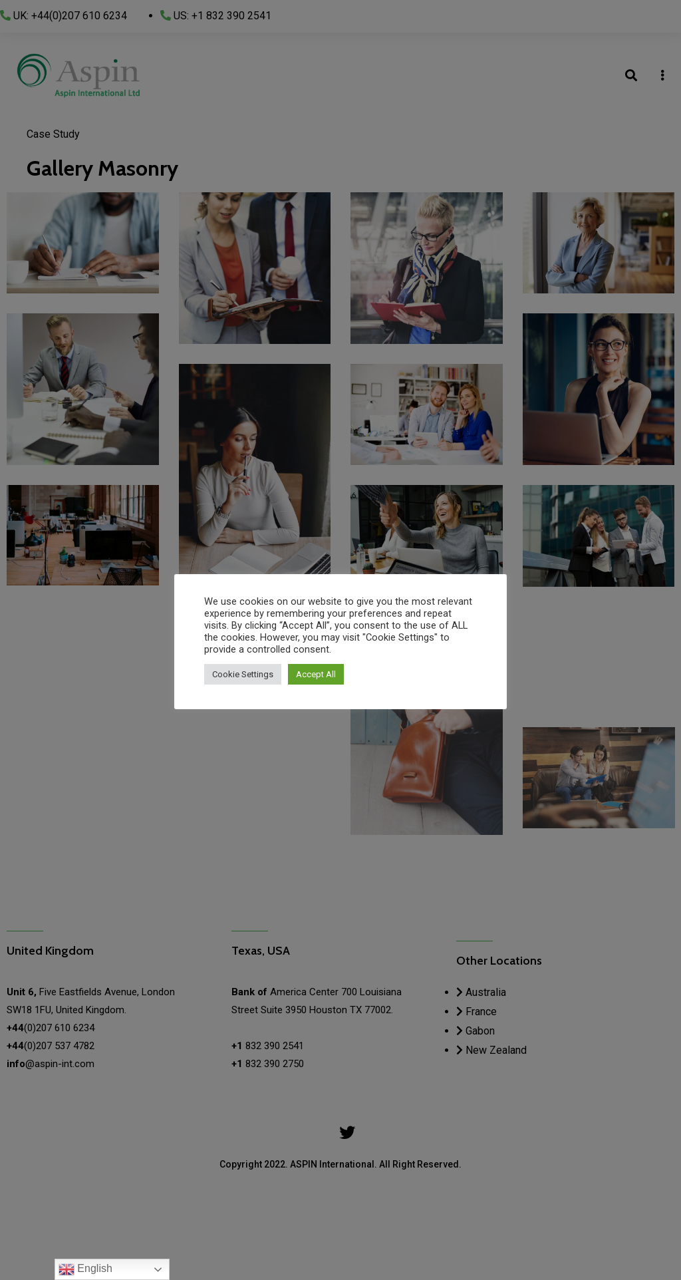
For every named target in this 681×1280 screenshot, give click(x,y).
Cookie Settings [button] (242, 674)
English (85, 1269)
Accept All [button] (316, 674)
